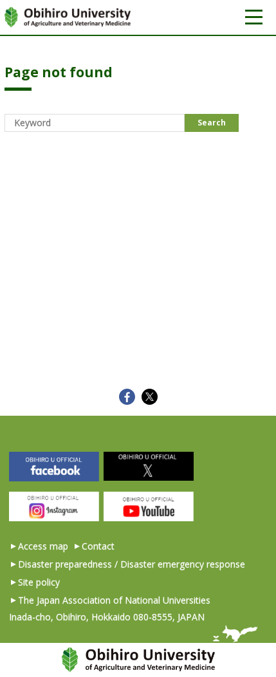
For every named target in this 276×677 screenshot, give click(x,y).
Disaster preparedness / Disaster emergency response (131, 564)
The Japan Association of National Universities (114, 600)
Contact (98, 546)
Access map (43, 546)
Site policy (39, 582)
